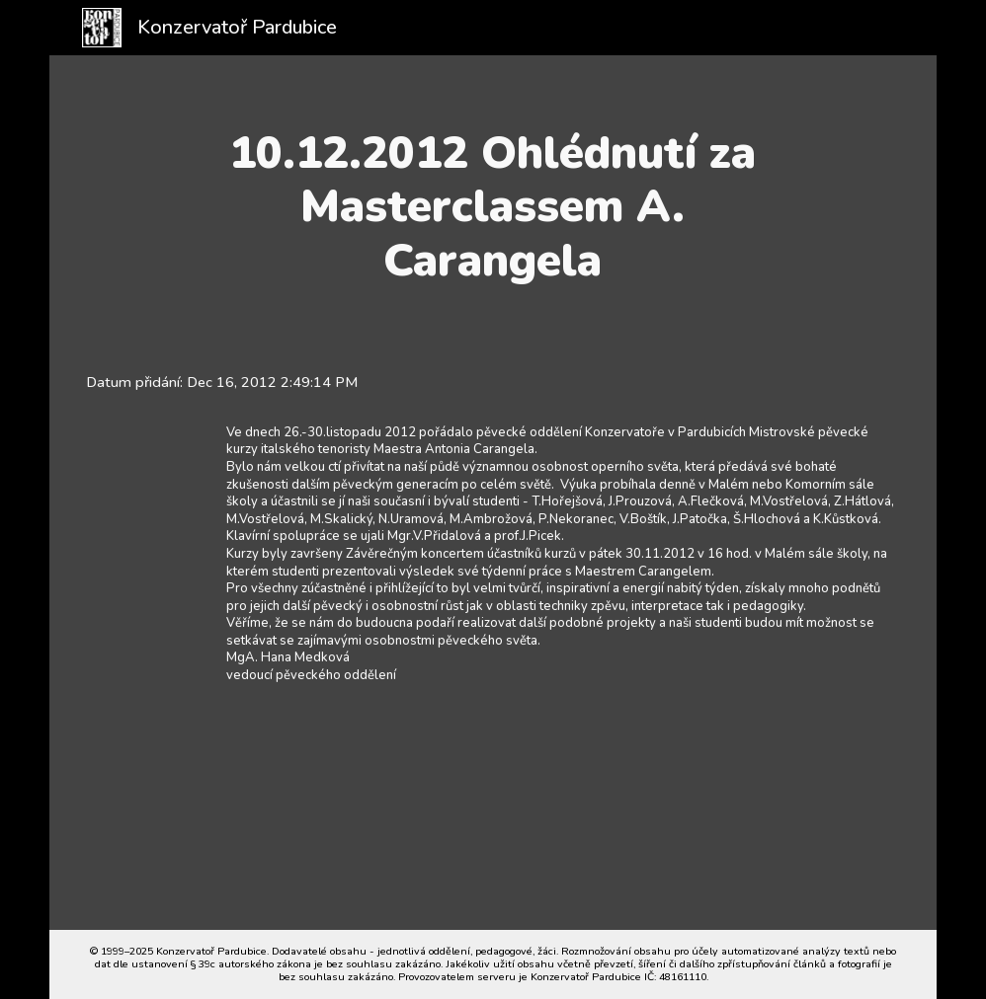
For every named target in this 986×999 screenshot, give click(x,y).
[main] (493, 206)
